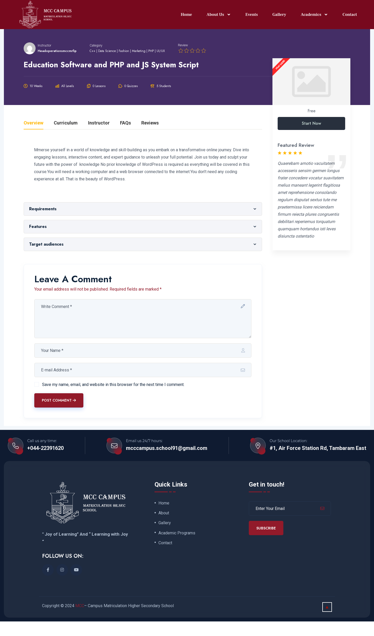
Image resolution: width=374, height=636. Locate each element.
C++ (92, 65)
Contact (350, 13)
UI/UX (161, 65)
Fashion (124, 65)
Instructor (44, 60)
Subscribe (266, 542)
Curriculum (66, 137)
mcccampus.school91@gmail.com (166, 463)
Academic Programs (176, 548)
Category (96, 60)
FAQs (125, 137)
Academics (314, 13)
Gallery (279, 13)
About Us (218, 13)
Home (186, 13)
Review (183, 60)
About (163, 528)
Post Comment (59, 414)
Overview (33, 137)
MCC (79, 620)
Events (251, 13)
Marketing (138, 65)
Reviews (150, 137)
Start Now (311, 138)
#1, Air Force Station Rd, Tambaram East (318, 463)
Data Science (107, 65)
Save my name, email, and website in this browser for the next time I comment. (113, 398)
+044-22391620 (45, 463)
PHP (151, 65)
